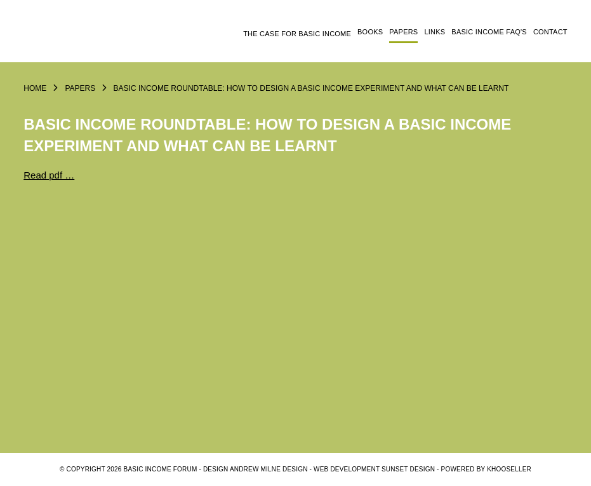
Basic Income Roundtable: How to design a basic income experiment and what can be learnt (311, 88)
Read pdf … (48, 175)
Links (434, 32)
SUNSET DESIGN (408, 469)
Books (370, 32)
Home (34, 88)
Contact (550, 32)
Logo (90, 36)
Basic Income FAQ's (489, 32)
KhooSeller (509, 469)
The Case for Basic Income (297, 33)
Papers (403, 32)
